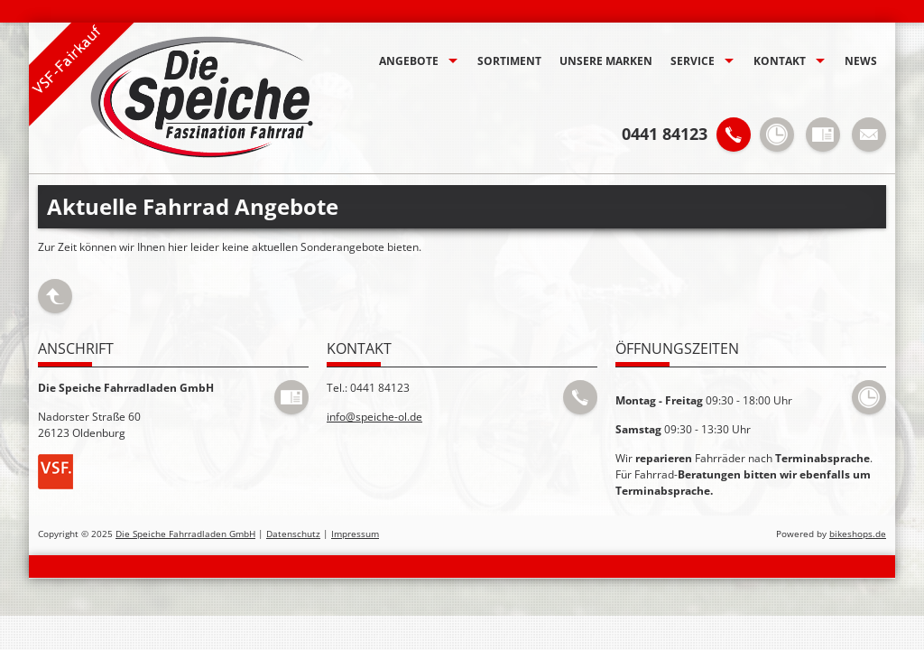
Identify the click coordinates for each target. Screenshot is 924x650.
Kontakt (779, 61)
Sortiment (509, 61)
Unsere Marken (605, 61)
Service (692, 61)
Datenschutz (293, 534)
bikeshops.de (857, 534)
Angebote (409, 61)
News (861, 61)
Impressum (355, 534)
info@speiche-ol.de (374, 416)
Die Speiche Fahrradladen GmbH (185, 534)
